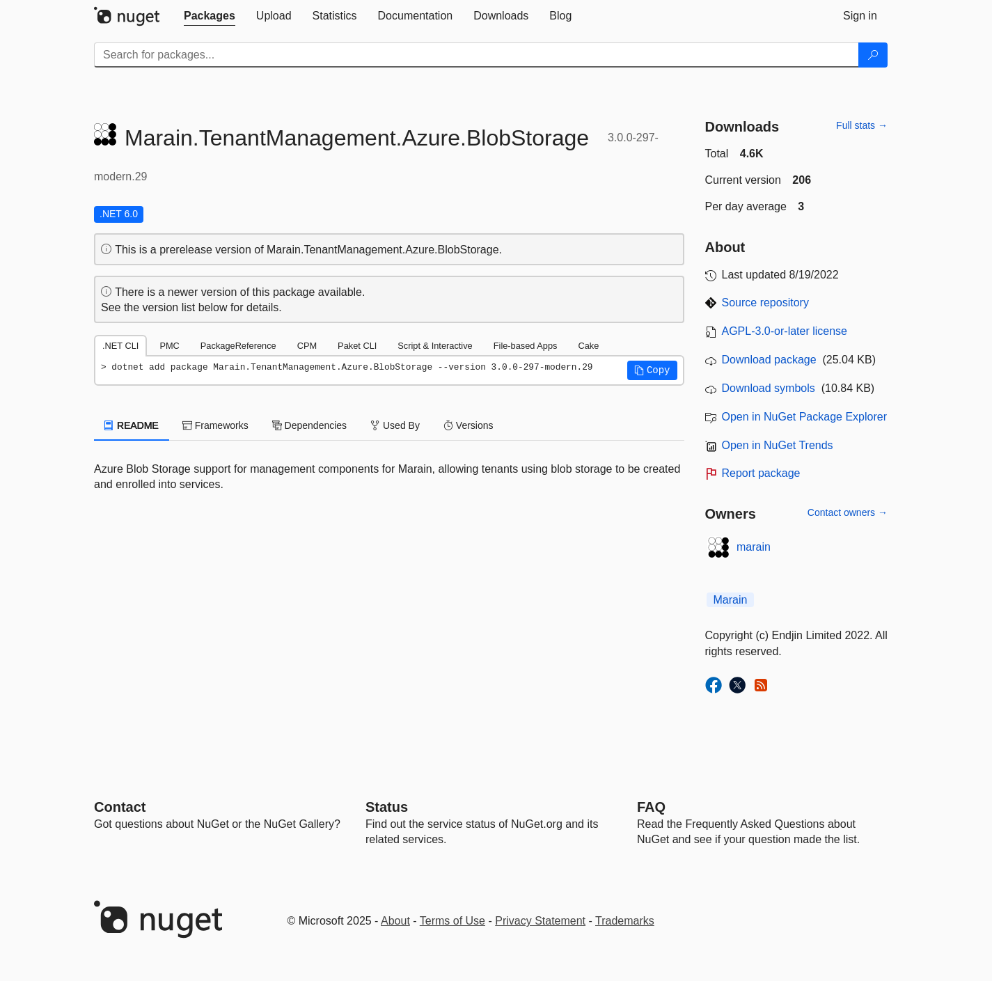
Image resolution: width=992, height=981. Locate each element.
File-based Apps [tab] (526, 345)
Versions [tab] (468, 425)
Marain (731, 600)
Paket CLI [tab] (357, 345)
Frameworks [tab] (215, 425)
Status (386, 807)
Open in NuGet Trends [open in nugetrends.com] (777, 445)
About (395, 921)
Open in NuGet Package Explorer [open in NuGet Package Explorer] (804, 417)
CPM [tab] (307, 345)
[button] (652, 370)
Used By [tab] (395, 425)
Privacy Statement (540, 921)
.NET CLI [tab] (120, 345)
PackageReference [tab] (238, 345)
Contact (119, 807)
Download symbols (768, 388)
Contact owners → (848, 512)
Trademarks (624, 921)
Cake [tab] (588, 345)
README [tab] (131, 425)
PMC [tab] (169, 345)
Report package (761, 473)
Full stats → (862, 125)
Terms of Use (452, 921)
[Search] (873, 55)
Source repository (765, 302)
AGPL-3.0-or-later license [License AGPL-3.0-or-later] (785, 331)
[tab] (209, 16)
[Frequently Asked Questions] (651, 807)
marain (754, 547)
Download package (769, 360)
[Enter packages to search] (476, 55)
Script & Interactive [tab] (434, 345)
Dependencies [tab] (309, 425)
